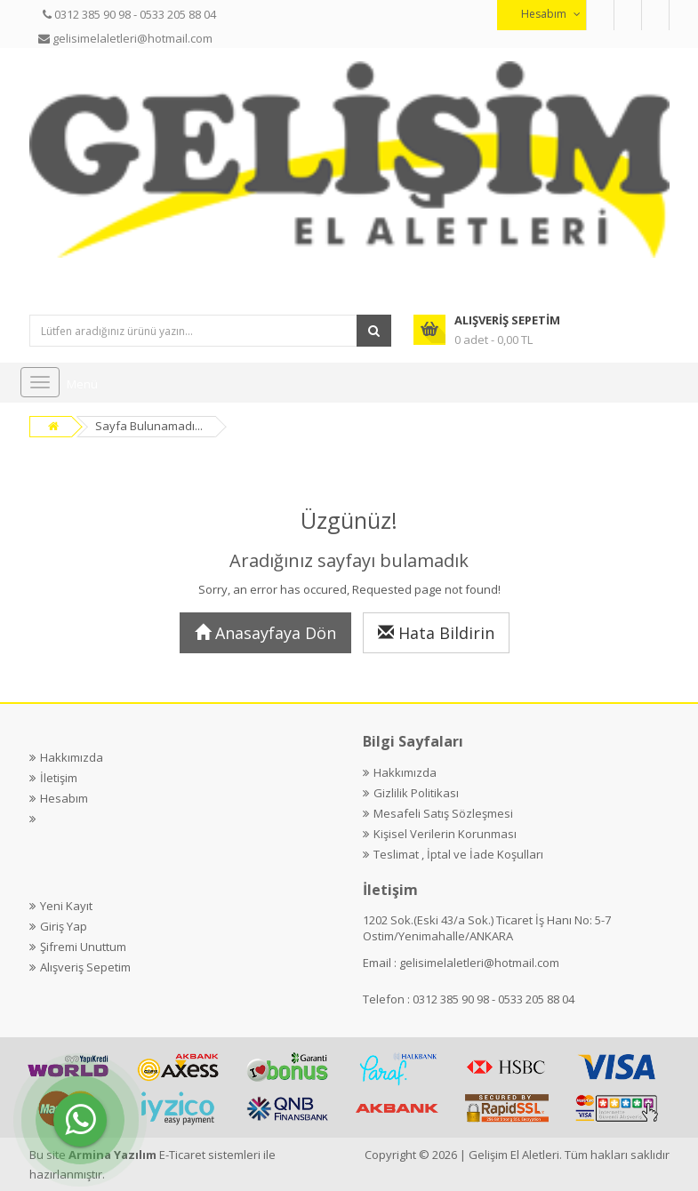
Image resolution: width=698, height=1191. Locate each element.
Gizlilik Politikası (416, 793)
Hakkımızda (71, 757)
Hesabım (64, 798)
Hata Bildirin (436, 632)
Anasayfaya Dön (265, 632)
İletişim (58, 778)
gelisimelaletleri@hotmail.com (479, 963)
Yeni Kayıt (66, 906)
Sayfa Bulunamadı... (149, 426)
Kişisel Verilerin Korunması (445, 834)
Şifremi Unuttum (83, 947)
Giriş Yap (63, 926)
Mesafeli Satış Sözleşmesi (443, 813)
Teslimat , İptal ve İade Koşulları (458, 854)
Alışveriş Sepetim (85, 967)
